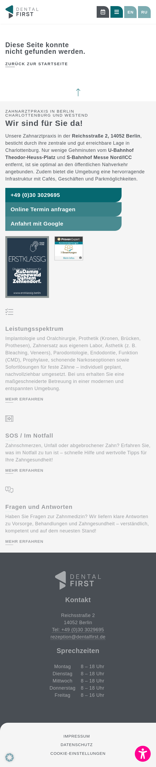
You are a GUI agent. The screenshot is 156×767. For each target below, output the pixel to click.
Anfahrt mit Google (37, 224)
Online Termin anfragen (43, 209)
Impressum (77, 736)
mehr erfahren (24, 399)
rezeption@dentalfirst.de (78, 637)
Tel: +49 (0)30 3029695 (78, 629)
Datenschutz (77, 744)
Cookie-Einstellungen (77, 753)
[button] (130, 12)
